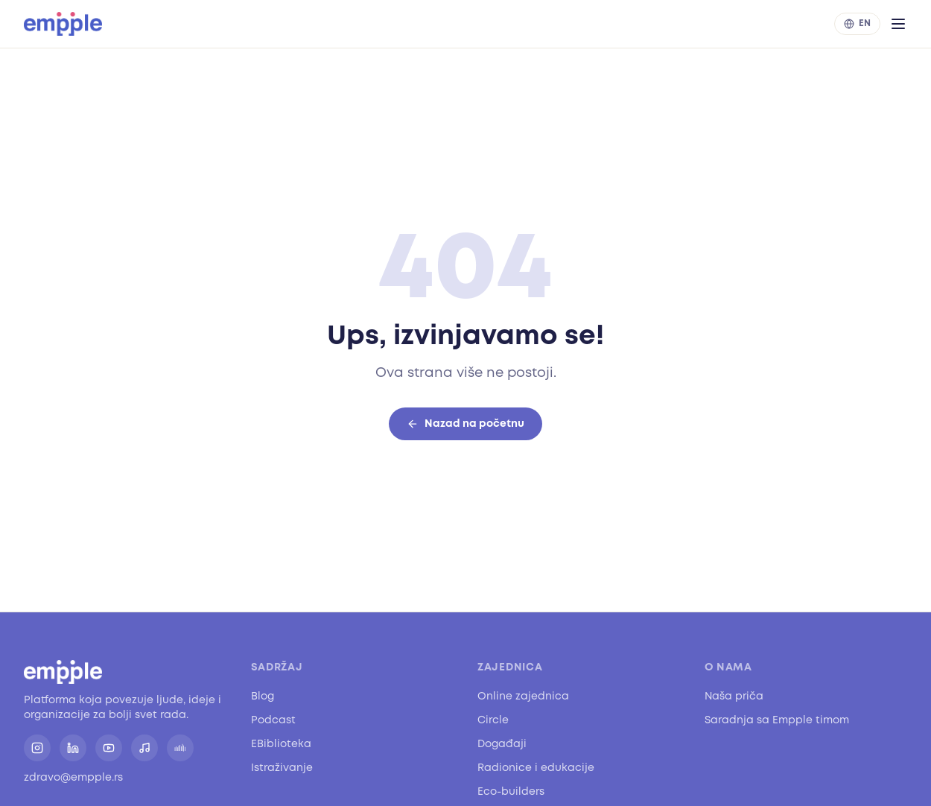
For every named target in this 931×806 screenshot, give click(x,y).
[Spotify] (144, 747)
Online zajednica (523, 696)
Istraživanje (282, 768)
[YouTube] (108, 747)
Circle (493, 720)
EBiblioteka (281, 744)
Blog (262, 696)
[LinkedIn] (73, 747)
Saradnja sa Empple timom (777, 720)
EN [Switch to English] (857, 23)
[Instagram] (37, 747)
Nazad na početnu (465, 424)
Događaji (502, 744)
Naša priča (734, 696)
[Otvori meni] (898, 24)
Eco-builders (510, 791)
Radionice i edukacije (535, 768)
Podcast (273, 720)
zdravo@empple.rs (73, 777)
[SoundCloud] (180, 747)
